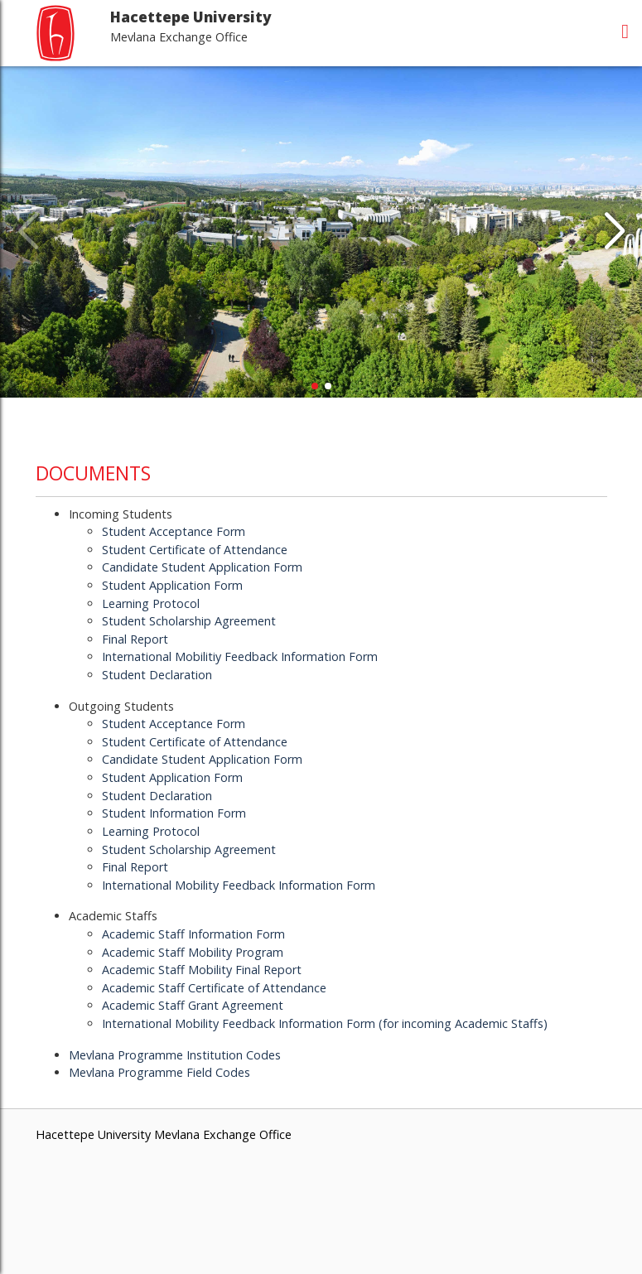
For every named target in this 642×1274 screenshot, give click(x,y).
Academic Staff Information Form (193, 934)
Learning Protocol (151, 603)
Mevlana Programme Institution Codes (175, 1055)
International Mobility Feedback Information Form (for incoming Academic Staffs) (325, 1023)
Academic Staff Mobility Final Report (202, 969)
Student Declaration (157, 675)
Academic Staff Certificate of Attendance (214, 988)
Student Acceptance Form (173, 531)
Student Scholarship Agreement (189, 621)
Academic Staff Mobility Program (192, 952)
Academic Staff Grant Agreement (192, 1005)
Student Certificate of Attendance (194, 549)
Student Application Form (172, 585)
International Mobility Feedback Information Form (238, 885)
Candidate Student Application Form (202, 567)
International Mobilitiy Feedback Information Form (240, 656)
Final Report (135, 639)
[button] (614, 232)
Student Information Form (174, 813)
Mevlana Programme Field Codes (159, 1072)
